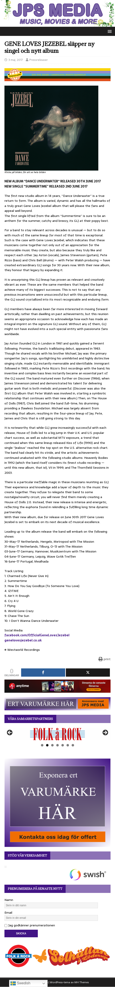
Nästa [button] (105, 732)
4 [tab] (57, 745)
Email (8, 912)
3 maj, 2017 (15, 60)
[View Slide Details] (57, 734)
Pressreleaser (38, 60)
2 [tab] (47, 745)
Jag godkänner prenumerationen (29, 925)
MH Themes (81, 982)
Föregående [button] (10, 732)
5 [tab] (62, 745)
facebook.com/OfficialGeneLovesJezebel (36, 635)
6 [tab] (68, 745)
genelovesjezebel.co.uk (23, 640)
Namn (8, 899)
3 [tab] (52, 745)
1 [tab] (42, 745)
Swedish (20, 983)
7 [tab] (73, 745)
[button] (109, 31)
